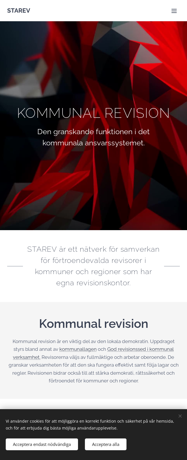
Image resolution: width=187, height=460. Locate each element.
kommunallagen (78, 349)
